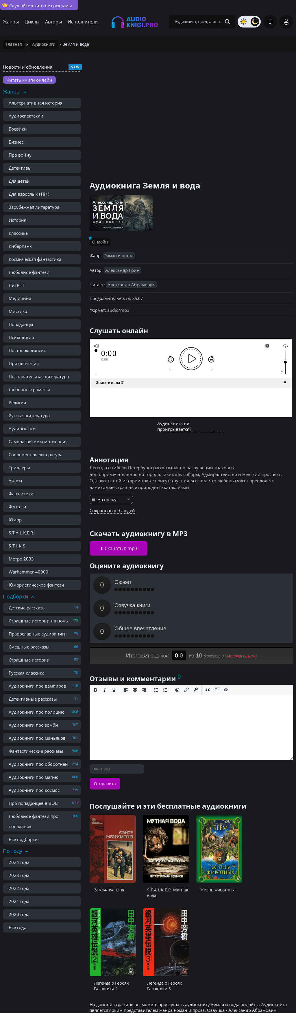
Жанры (11, 22)
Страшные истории (29, 660)
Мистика (18, 311)
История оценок (241, 609)
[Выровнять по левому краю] (126, 643)
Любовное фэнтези (29, 272)
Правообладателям (62, 995)
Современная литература (35, 454)
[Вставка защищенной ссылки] (196, 643)
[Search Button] (227, 21)
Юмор (15, 520)
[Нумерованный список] (165, 643)
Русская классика (27, 673)
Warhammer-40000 (28, 572)
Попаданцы (21, 324)
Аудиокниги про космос (34, 790)
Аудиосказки (22, 428)
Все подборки (23, 839)
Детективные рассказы (33, 699)
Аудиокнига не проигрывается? (174, 426)
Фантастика (21, 494)
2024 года (19, 862)
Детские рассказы (27, 608)
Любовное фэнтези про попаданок (33, 821)
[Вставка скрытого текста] (226, 643)
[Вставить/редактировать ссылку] (186, 643)
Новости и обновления (27, 67)
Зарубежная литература (34, 207)
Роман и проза (119, 255)
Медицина (20, 298)
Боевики (18, 129)
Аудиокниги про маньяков (37, 738)
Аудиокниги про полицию (36, 712)
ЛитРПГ (17, 285)
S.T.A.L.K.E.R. (21, 533)
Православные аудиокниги (38, 634)
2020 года (19, 914)
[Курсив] (105, 643)
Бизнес (16, 142)
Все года (17, 927)
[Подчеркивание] (114, 643)
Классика (18, 233)
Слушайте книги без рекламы (37, 5)
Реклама (99, 995)
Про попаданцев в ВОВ (33, 803)
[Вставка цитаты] (208, 643)
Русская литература (29, 415)
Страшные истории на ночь (38, 621)
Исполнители (83, 22)
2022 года (19, 888)
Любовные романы (29, 389)
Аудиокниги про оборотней (38, 764)
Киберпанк (20, 246)
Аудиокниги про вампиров (37, 686)
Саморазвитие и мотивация (38, 441)
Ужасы (15, 480)
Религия (17, 402)
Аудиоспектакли (26, 116)
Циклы (32, 22)
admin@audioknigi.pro (265, 995)
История (17, 220)
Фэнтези (17, 507)
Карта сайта (128, 995)
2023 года (19, 875)
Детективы (20, 168)
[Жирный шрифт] (95, 643)
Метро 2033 (21, 559)
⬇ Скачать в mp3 (118, 548)
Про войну (20, 155)
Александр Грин (122, 270)
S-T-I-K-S (17, 546)
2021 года (19, 901)
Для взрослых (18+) (29, 194)
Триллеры (19, 467)
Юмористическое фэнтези (36, 585)
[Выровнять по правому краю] (144, 643)
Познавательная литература (39, 376)
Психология (21, 337)
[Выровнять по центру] (135, 643)
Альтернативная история (35, 103)
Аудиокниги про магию (33, 777)
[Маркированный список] (156, 643)
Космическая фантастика (35, 259)
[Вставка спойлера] (217, 643)
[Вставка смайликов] (177, 643)
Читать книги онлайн (29, 80)
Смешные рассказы (29, 647)
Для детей (19, 181)
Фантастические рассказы (36, 751)
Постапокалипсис (27, 350)
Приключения (24, 363)
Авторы (53, 22)
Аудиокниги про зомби (33, 725)
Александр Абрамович (132, 284)
